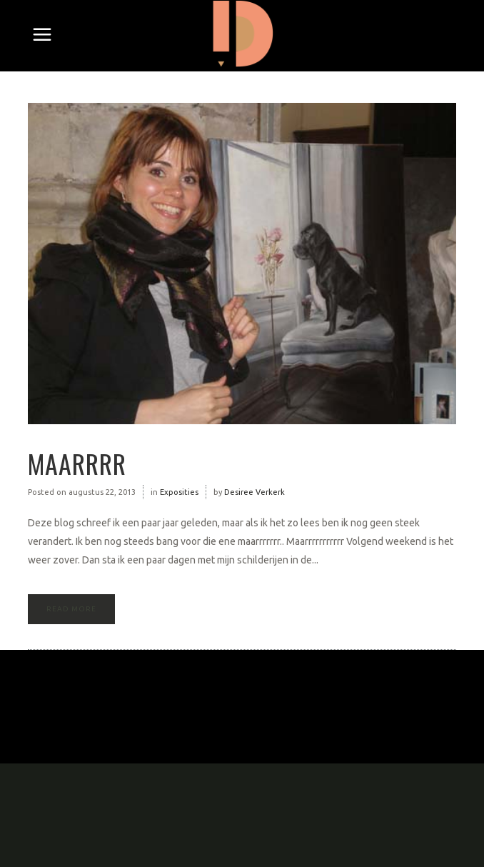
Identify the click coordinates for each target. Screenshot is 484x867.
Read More (71, 609)
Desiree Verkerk (254, 492)
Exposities (179, 492)
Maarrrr (77, 463)
